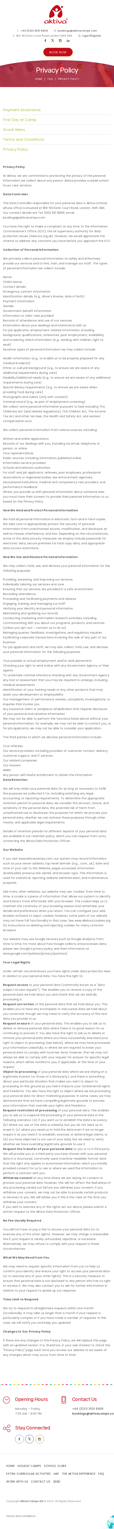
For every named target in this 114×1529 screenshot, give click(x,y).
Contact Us (84, 1400)
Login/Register (91, 36)
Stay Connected (32, 1428)
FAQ (50, 79)
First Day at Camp (19, 120)
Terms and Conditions (23, 139)
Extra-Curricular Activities (28, 1474)
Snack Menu (14, 130)
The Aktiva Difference (79, 1474)
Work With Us (17, 1482)
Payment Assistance (22, 110)
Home (38, 79)
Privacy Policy (15, 149)
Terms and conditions (21, 1516)
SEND (57, 1482)
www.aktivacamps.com (35, 859)
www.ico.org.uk (41, 236)
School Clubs (55, 1466)
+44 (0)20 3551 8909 (34, 31)
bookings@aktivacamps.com (77, 31)
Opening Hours (31, 1400)
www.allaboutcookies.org (93, 921)
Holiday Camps (29, 1466)
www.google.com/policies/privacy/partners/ (35, 954)
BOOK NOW (58, 52)
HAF (56, 1474)
